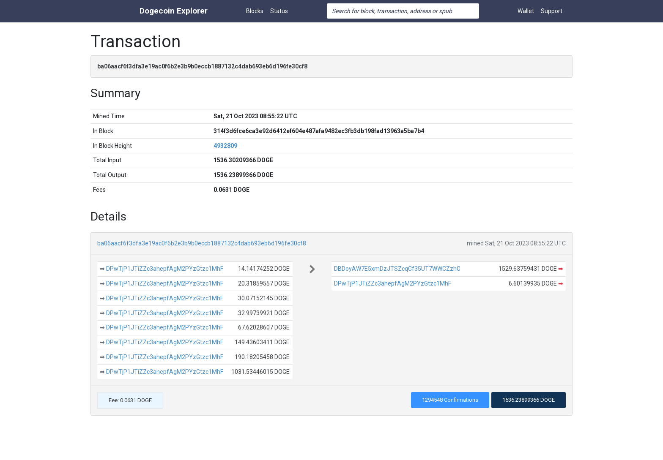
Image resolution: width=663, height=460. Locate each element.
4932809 (225, 145)
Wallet (526, 11)
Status (279, 11)
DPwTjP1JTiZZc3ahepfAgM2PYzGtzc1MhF (164, 268)
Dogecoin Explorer (174, 11)
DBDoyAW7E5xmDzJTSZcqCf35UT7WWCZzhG (397, 268)
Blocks (254, 11)
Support (551, 11)
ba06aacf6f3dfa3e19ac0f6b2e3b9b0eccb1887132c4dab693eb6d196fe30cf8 (201, 243)
